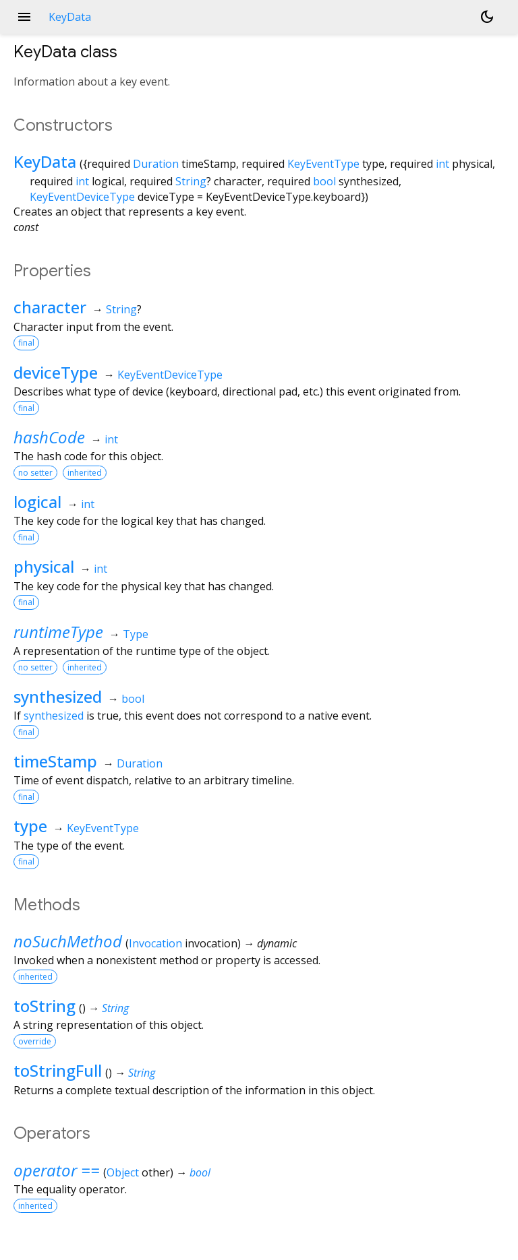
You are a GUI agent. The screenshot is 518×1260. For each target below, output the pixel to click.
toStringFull (57, 1070)
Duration (156, 163)
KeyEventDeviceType (82, 196)
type (30, 826)
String (190, 181)
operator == (56, 1170)
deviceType (55, 372)
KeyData (44, 161)
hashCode (49, 437)
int (442, 163)
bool (324, 181)
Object (123, 1172)
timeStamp (55, 761)
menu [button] (24, 17)
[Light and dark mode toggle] (487, 17)
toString (44, 1006)
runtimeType (58, 632)
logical (37, 502)
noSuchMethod (67, 941)
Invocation (155, 943)
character (49, 307)
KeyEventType (323, 163)
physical (43, 566)
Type (135, 634)
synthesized (57, 696)
